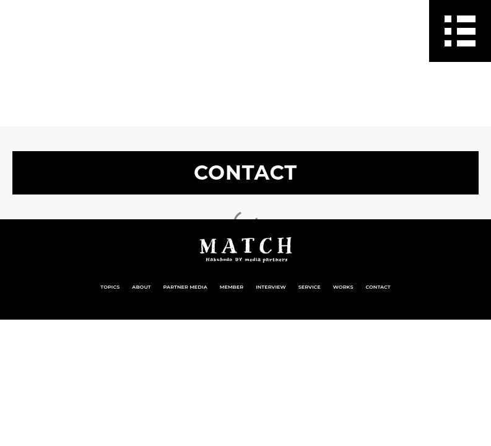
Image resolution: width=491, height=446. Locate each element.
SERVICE (309, 287)
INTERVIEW (270, 287)
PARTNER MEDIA (185, 287)
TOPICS (109, 287)
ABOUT (141, 287)
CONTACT (378, 287)
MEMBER (231, 287)
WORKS (343, 287)
